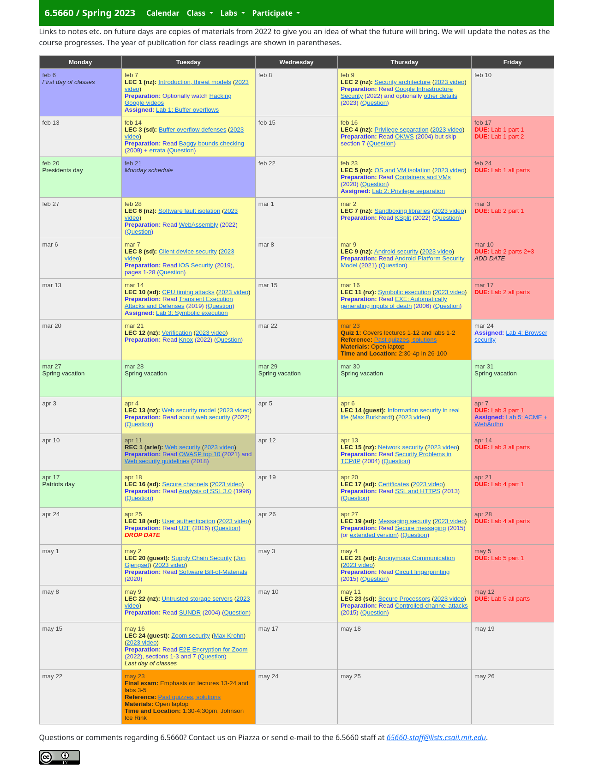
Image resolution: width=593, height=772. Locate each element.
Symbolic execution (404, 292)
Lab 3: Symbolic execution (192, 312)
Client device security (188, 251)
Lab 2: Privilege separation (408, 190)
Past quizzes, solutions (405, 339)
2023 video (449, 81)
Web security (182, 447)
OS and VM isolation (402, 170)
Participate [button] (273, 13)
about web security (204, 417)
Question (374, 102)
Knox (186, 339)
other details (440, 95)
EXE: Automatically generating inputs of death (394, 302)
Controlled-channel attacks (431, 605)
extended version (373, 534)
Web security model (189, 410)
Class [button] (197, 13)
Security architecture (402, 81)
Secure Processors (404, 598)
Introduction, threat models (194, 81)
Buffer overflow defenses (192, 129)
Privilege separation (401, 129)
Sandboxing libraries (402, 210)
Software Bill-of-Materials (213, 571)
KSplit (403, 217)
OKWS (404, 136)
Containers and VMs (423, 177)
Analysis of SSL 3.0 (205, 491)
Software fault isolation (189, 210)
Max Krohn (228, 635)
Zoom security (190, 635)
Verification (177, 332)
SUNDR (190, 612)
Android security (396, 251)
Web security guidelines (157, 461)
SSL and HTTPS (417, 491)
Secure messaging (420, 528)
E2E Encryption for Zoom (213, 649)
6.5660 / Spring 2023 (90, 12)
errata (158, 150)
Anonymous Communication (416, 558)
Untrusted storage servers (197, 598)
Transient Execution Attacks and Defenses (179, 302)
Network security (401, 447)
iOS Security (196, 265)
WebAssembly (198, 224)
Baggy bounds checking (212, 143)
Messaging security (404, 521)
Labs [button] (230, 13)
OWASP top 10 (200, 454)
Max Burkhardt (372, 417)
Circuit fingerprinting (422, 571)
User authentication (188, 521)
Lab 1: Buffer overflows (187, 109)
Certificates (393, 484)
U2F (185, 528)
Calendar (162, 13)
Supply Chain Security (201, 558)
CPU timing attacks (188, 292)
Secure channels (185, 484)
